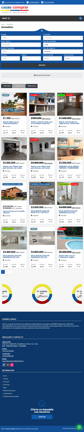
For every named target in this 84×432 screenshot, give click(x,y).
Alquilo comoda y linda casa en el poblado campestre (41, 122)
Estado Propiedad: (7, 48)
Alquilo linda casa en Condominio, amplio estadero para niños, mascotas (67, 258)
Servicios (6, 385)
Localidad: (46, 34)
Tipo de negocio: (49, 48)
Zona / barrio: (6, 41)
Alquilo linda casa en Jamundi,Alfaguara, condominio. (11, 123)
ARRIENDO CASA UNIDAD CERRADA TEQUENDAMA (69, 167)
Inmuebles (10, 24)
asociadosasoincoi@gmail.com (13, 361)
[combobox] (21, 38)
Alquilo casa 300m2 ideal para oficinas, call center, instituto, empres (12, 168)
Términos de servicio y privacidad (73, 428)
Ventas (5, 379)
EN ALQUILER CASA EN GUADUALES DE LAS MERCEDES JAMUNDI (40, 257)
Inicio (2, 24)
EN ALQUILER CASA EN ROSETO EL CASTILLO (40, 211)
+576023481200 (34, 2)
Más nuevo (7, 86)
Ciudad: (3, 34)
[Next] (10, 272)
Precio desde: (48, 55)
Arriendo (6, 382)
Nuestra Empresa (9, 390)
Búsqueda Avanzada (42, 75)
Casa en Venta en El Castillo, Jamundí (14, 212)
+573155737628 (49, 2)
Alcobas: (4, 55)
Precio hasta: (69, 55)
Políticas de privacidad (11, 396)
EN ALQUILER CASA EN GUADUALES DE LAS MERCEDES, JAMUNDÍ (68, 212)
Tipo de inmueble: (49, 41)
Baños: (24, 55)
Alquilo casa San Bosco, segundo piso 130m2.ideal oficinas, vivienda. (69, 123)
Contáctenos (7, 393)
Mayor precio (31, 86)
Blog (4, 387)
